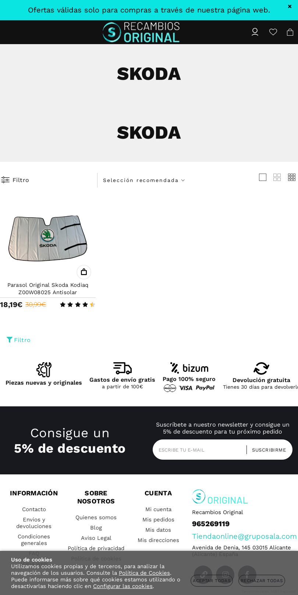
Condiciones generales (34, 539)
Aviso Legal (96, 538)
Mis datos (158, 530)
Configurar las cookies (123, 586)
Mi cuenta (158, 509)
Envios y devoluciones (34, 523)
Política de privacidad (96, 548)
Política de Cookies (144, 573)
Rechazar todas (262, 580)
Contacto (34, 509)
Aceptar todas (212, 580)
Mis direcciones (158, 540)
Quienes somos (96, 517)
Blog (96, 527)
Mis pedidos (158, 519)
